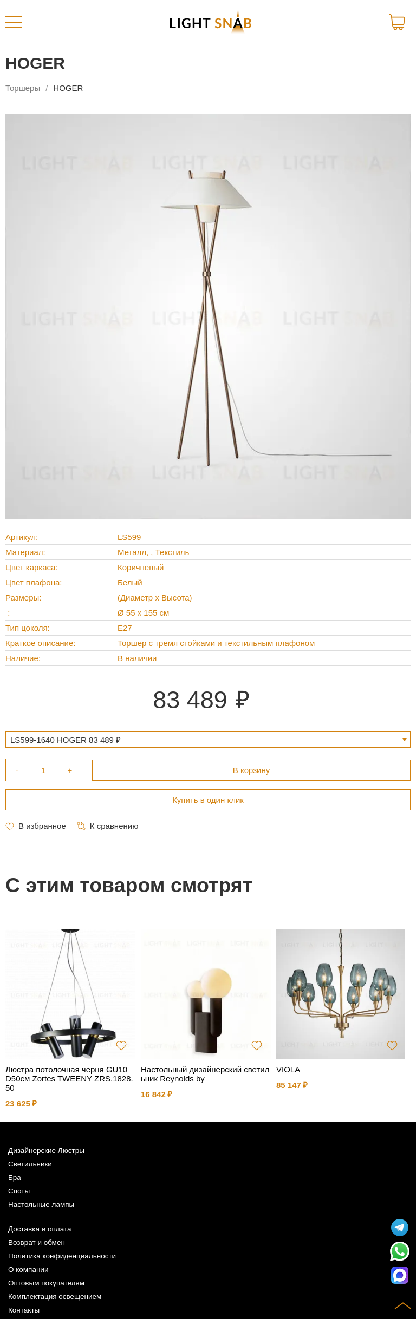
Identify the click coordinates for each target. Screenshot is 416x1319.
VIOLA (288, 1069)
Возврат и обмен (36, 1242)
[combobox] (208, 739)
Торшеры (22, 88)
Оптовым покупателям (46, 1283)
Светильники (30, 1164)
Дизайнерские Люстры (46, 1150)
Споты (19, 1191)
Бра (14, 1177)
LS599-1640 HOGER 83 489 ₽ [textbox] (65, 739)
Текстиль (172, 552)
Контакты (24, 1310)
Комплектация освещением (54, 1296)
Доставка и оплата (39, 1229)
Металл (132, 552)
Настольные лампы (41, 1205)
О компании (28, 1269)
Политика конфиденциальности (62, 1256)
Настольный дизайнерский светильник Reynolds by (205, 1074)
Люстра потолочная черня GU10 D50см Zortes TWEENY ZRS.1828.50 (69, 1078)
